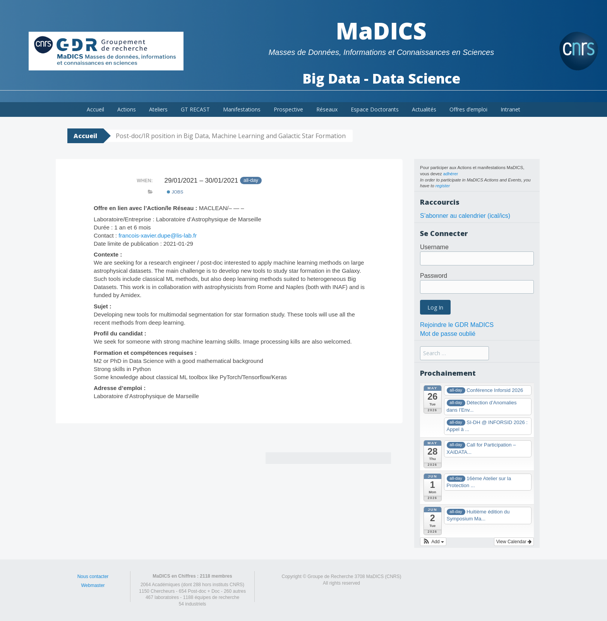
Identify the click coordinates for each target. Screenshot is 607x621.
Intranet (510, 109)
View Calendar (514, 541)
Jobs (175, 192)
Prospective (288, 109)
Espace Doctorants (375, 109)
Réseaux (327, 109)
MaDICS (381, 30)
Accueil (95, 109)
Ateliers (158, 109)
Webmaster (93, 585)
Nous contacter (93, 576)
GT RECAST (195, 109)
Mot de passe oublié (447, 333)
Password (433, 275)
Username (434, 247)
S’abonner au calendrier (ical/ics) (465, 215)
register (443, 185)
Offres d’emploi (468, 109)
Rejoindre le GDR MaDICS (457, 325)
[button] (433, 542)
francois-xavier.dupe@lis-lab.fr (157, 235)
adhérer (450, 173)
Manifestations (242, 109)
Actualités (424, 109)
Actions (126, 109)
